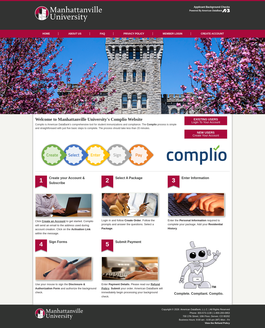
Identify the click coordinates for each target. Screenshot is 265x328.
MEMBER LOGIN (172, 33)
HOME (46, 33)
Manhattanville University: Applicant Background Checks (68, 15)
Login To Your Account (206, 121)
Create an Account (53, 221)
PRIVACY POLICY (133, 33)
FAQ (102, 33)
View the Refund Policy (217, 323)
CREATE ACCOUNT (212, 33)
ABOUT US (74, 33)
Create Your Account (206, 134)
